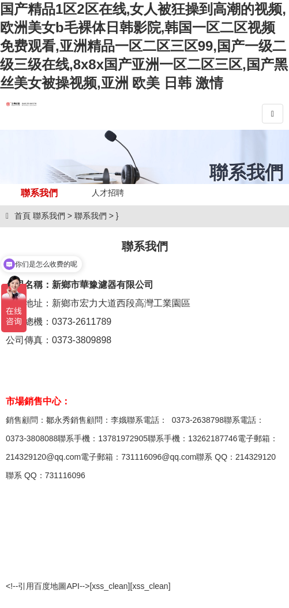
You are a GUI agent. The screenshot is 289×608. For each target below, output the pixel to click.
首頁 (18, 215)
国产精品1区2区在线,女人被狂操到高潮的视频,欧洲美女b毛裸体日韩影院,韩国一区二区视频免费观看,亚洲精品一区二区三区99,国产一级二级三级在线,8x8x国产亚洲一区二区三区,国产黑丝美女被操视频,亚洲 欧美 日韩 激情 (144, 46)
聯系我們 (39, 193)
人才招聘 (108, 192)
